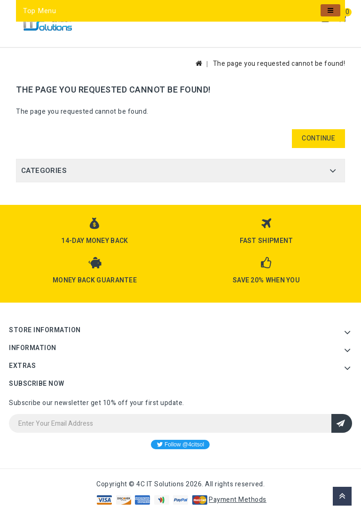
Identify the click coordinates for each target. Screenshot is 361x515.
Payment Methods (238, 500)
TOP (342, 496)
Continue (318, 138)
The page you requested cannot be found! (279, 64)
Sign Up (341, 423)
